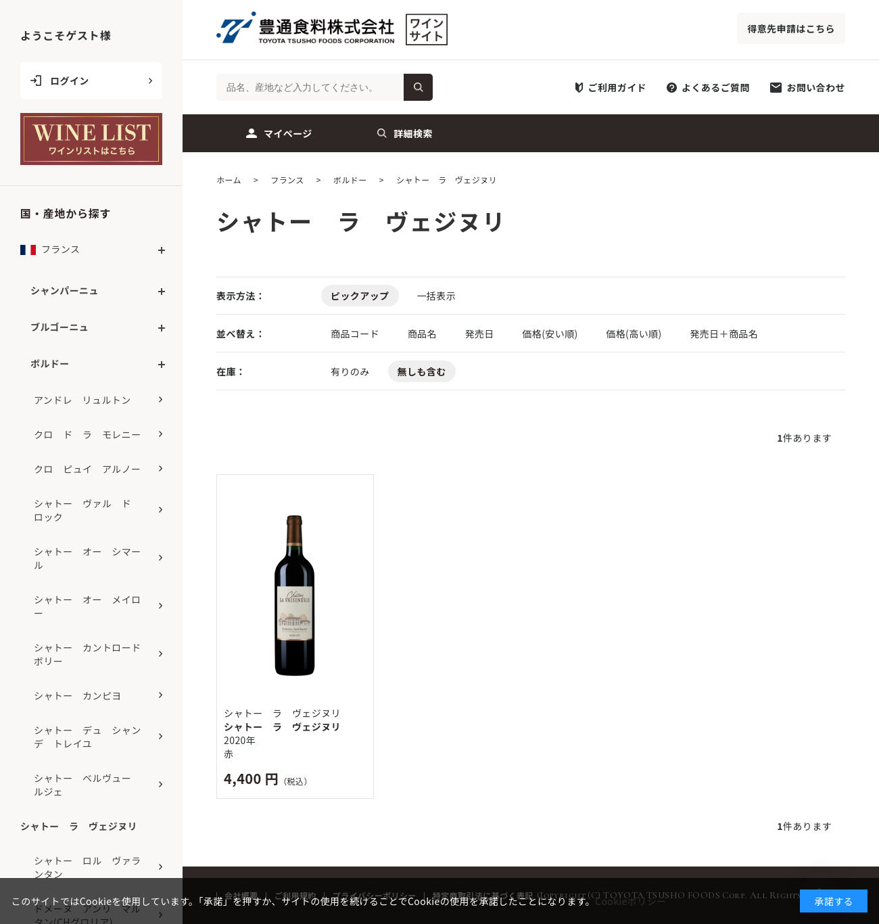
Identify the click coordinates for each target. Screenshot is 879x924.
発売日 (480, 333)
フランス (50, 252)
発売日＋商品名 (724, 333)
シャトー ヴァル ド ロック (87, 510)
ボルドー (50, 363)
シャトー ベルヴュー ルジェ (87, 784)
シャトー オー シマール (87, 558)
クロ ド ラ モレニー (87, 434)
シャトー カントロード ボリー (92, 654)
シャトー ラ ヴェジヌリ (282, 726)
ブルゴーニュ (59, 326)
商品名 (423, 333)
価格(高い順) (635, 333)
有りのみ (350, 371)
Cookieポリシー (630, 901)
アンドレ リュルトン (82, 400)
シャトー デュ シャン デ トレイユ (92, 736)
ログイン (69, 80)
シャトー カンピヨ (78, 695)
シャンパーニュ (64, 290)
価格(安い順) (551, 333)
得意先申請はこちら (791, 28)
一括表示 (436, 295)
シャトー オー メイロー (87, 606)
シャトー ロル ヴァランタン (87, 867)
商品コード (356, 333)
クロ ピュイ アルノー (87, 469)
